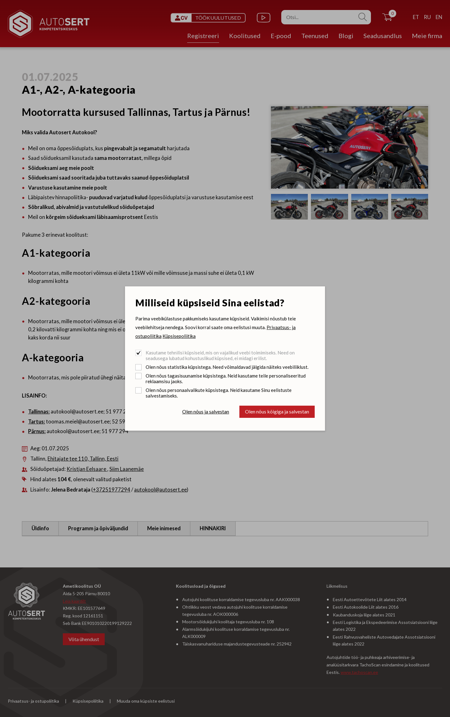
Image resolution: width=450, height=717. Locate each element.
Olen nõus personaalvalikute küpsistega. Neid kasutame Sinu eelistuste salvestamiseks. (219, 392)
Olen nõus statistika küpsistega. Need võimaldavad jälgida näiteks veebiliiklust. (227, 367)
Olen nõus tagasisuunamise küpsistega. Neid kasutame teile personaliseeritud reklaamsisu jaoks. (226, 378)
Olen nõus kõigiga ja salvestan (277, 411)
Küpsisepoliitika (179, 336)
